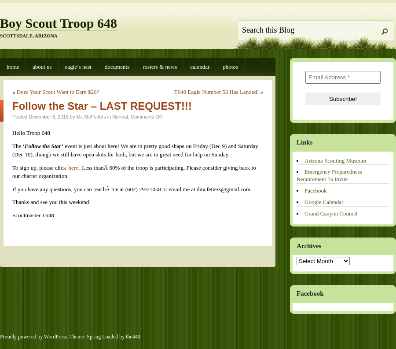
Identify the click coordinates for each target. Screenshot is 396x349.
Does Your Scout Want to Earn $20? (58, 92)
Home (13, 66)
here (73, 167)
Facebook (315, 190)
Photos (230, 66)
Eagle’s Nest (78, 66)
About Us (42, 66)
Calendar (199, 66)
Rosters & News (160, 66)
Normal (120, 116)
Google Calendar (323, 202)
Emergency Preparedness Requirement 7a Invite (329, 175)
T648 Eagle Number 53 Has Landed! (216, 92)
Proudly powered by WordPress (33, 337)
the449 (133, 337)
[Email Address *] (343, 77)
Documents (117, 66)
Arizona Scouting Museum (335, 160)
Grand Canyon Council (331, 213)
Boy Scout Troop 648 (58, 23)
